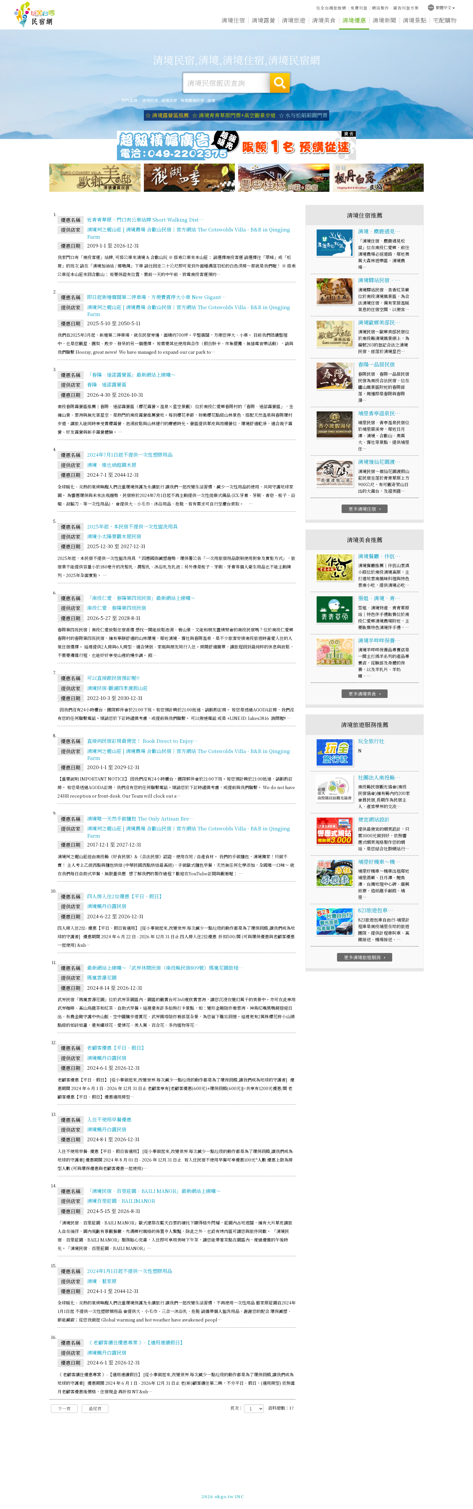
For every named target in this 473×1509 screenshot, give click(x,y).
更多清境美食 (365, 693)
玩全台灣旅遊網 (331, 7)
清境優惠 (354, 20)
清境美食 (324, 20)
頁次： (236, 1408)
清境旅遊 (293, 20)
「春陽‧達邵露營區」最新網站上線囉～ (131, 374)
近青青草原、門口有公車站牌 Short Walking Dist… (145, 219)
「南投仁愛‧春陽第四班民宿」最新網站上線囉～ (141, 597)
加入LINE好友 (338, 1495)
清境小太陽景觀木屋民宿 (114, 536)
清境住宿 (233, 20)
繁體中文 (441, 7)
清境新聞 (384, 20)
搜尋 (280, 83)
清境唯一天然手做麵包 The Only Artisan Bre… (140, 818)
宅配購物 (445, 20)
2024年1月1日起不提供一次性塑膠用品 (129, 1270)
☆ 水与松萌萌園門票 (303, 115)
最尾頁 (95, 1408)
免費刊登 (359, 7)
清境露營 (263, 20)
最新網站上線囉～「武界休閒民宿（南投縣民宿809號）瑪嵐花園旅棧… (165, 967)
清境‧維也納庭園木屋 (111, 464)
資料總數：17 (281, 1408)
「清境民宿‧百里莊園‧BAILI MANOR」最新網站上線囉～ (154, 1190)
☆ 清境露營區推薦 (167, 115)
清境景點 (414, 20)
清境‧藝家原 (102, 1281)
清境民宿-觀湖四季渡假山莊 (117, 688)
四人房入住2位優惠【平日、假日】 (125, 896)
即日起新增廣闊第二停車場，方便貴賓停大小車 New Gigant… (156, 296)
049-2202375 (306, 1495)
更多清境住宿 (365, 509)
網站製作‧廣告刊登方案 (395, 7)
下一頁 (64, 1408)
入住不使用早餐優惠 (109, 1119)
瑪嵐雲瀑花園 (102, 977)
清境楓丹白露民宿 (106, 906)
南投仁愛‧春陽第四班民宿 (116, 607)
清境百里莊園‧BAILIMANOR (121, 1200)
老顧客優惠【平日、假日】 (116, 1047)
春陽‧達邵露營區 (106, 384)
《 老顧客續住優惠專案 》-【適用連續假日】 (136, 1342)
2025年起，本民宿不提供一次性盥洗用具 (132, 526)
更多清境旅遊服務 (365, 957)
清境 (211, 100)
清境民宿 (34, 15)
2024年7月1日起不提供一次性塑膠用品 (129, 454)
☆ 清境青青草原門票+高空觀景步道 (234, 115)
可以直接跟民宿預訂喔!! (113, 677)
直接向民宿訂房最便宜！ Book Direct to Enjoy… (142, 740)
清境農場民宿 (192, 100)
